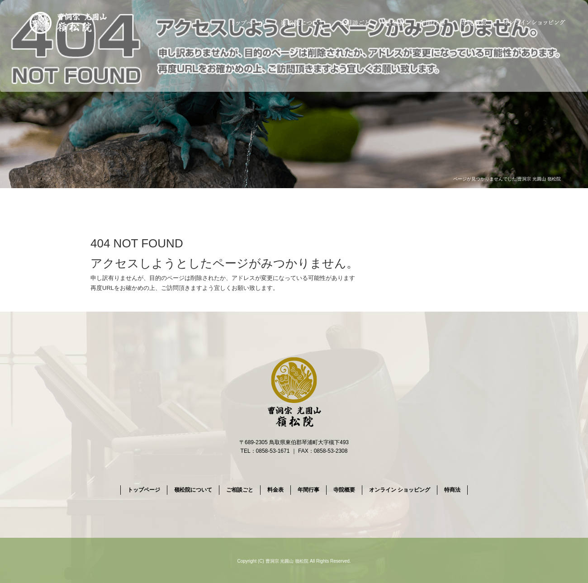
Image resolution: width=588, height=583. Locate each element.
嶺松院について (300, 23)
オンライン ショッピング (534, 23)
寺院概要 (473, 23)
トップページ (246, 23)
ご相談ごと (354, 23)
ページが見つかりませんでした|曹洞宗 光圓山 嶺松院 (507, 178)
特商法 (452, 490)
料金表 (396, 23)
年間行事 (433, 23)
